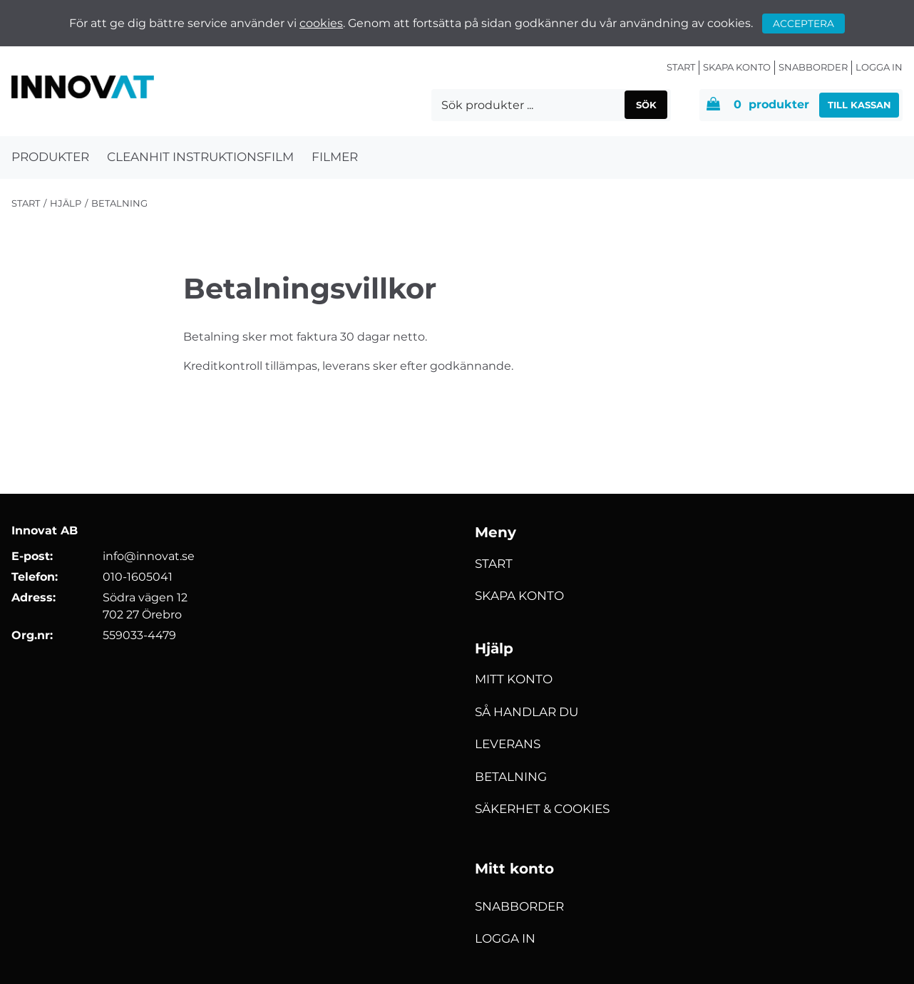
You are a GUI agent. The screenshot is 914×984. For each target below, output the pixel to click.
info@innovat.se (149, 556)
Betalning (511, 777)
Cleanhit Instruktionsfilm (200, 157)
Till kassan (859, 104)
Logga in (879, 67)
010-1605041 (138, 577)
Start (681, 67)
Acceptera (803, 23)
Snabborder (813, 67)
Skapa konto (737, 67)
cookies (321, 23)
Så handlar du (526, 712)
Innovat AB (44, 530)
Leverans (507, 744)
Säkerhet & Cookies (542, 809)
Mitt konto (514, 679)
